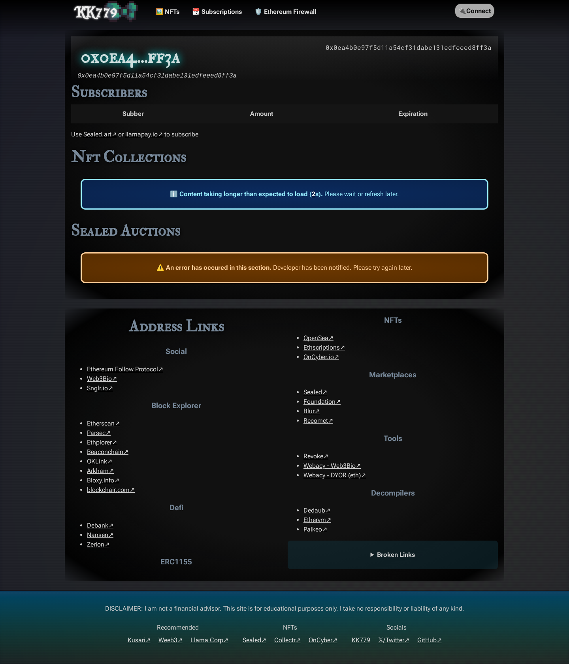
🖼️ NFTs (167, 11)
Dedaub (314, 510)
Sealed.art (97, 134)
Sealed (312, 392)
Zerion (95, 544)
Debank (97, 525)
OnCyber (320, 640)
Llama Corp (206, 640)
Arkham (98, 471)
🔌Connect (474, 11)
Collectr (285, 640)
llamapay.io (141, 134)
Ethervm (314, 520)
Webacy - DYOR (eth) (332, 475)
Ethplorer (99, 442)
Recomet (315, 420)
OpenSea (315, 338)
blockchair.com (108, 490)
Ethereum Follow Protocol (122, 369)
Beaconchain (105, 452)
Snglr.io (97, 388)
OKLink (97, 461)
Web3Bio (99, 378)
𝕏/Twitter (391, 640)
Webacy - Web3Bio (329, 465)
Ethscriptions (321, 347)
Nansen (97, 535)
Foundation (319, 401)
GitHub (427, 640)
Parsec (96, 433)
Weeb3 (167, 640)
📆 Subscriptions (217, 11)
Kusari (136, 640)
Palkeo (312, 529)
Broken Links (396, 554)
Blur (309, 411)
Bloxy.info (100, 480)
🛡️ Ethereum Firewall (285, 11)
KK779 (96, 11)
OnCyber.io (318, 357)
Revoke (313, 456)
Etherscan (101, 423)
